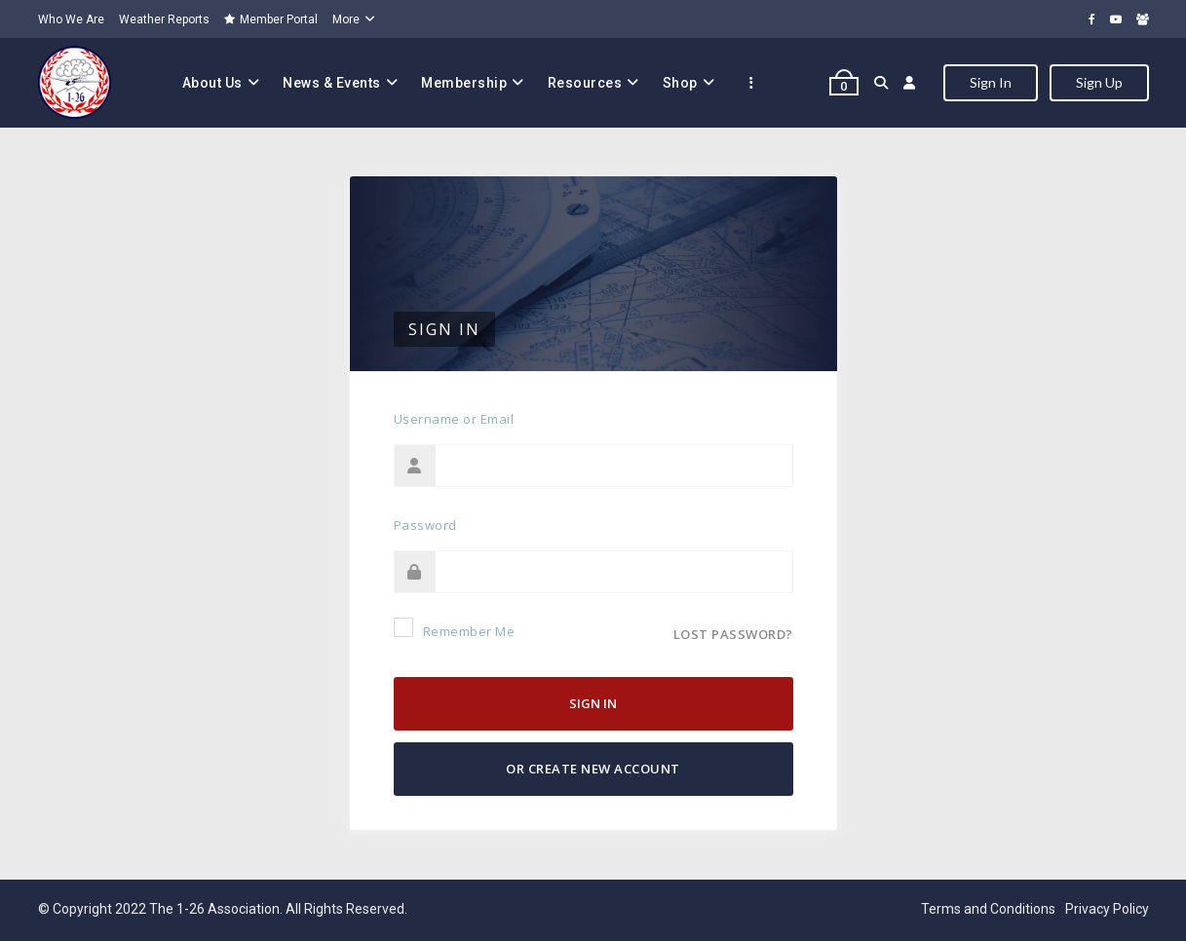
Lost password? (733, 634)
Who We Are (71, 19)
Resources (585, 83)
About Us (212, 83)
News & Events (332, 83)
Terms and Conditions (988, 909)
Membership (464, 83)
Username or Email (454, 419)
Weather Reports (164, 19)
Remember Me (455, 629)
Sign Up (1099, 82)
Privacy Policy (1107, 909)
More (346, 19)
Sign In (991, 82)
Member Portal (271, 19)
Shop (680, 83)
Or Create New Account (593, 768)
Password (425, 525)
